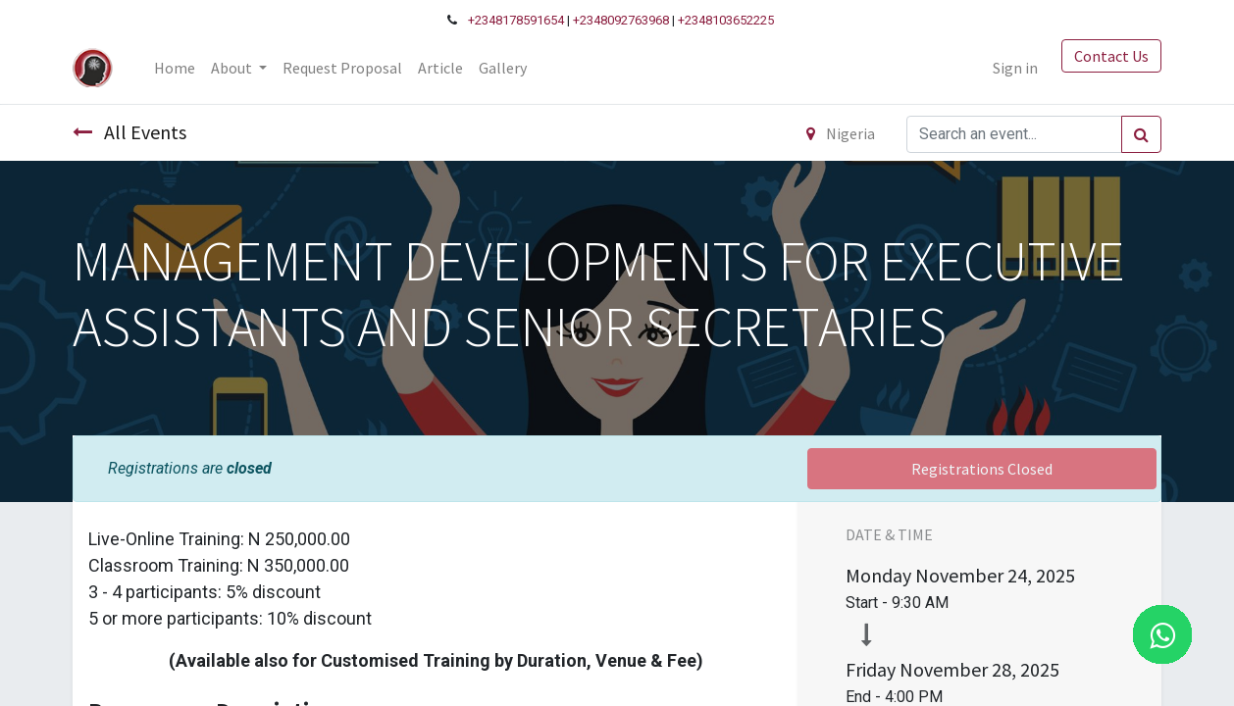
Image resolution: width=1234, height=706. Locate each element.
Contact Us (1111, 56)
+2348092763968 (621, 20)
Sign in (1015, 67)
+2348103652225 (726, 20)
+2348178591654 (516, 20)
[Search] (1141, 134)
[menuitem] (174, 67)
